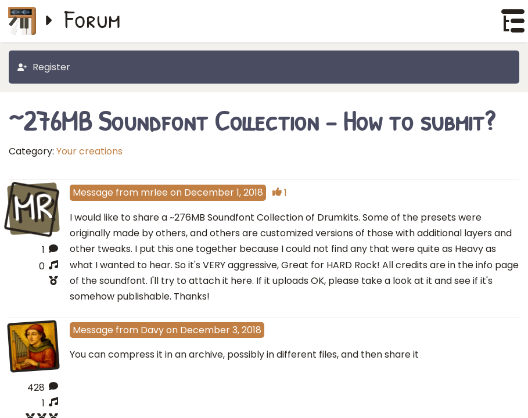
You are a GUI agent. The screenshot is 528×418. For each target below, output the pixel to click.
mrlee (154, 192)
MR (33, 208)
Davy (152, 330)
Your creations (89, 151)
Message (93, 192)
